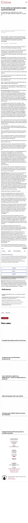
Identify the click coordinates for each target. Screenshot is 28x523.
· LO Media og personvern (14, 472)
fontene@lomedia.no (14, 440)
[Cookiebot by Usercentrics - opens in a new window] (22, 248)
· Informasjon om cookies (14, 471)
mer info (5, 264)
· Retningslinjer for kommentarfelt (14, 468)
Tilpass (14, 271)
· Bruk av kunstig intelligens (14, 469)
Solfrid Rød (14, 443)
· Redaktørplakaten (11, 478)
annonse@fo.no (14, 452)
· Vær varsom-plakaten (12, 479)
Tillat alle (14, 268)
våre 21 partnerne (6, 256)
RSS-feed (14, 459)
